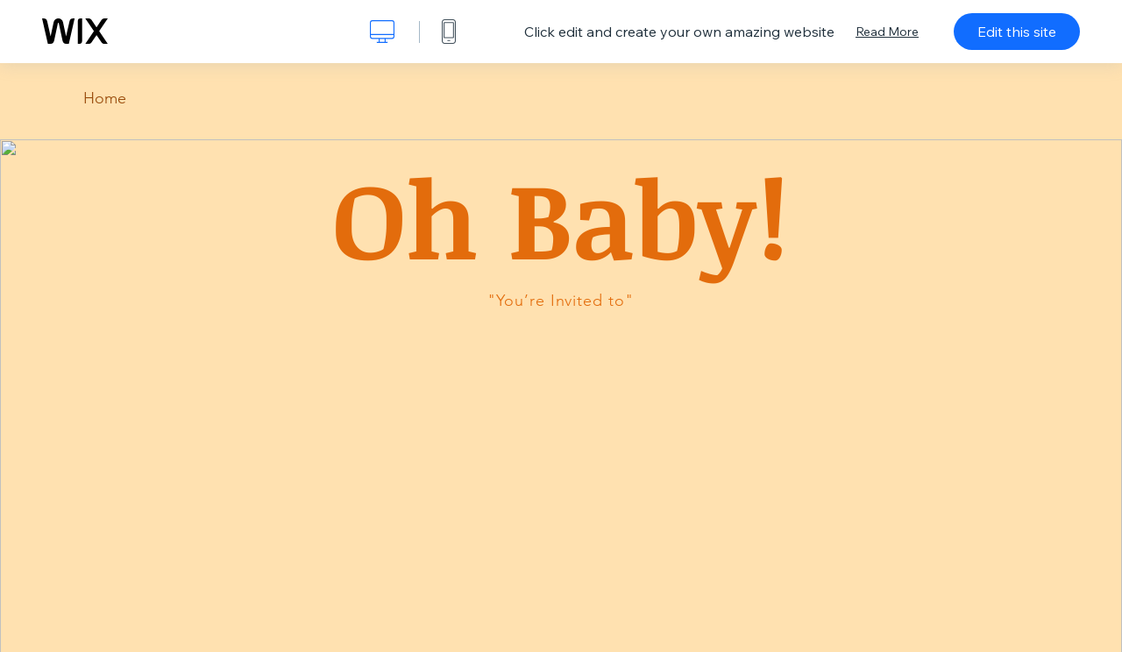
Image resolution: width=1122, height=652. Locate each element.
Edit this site (1016, 31)
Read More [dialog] (887, 31)
